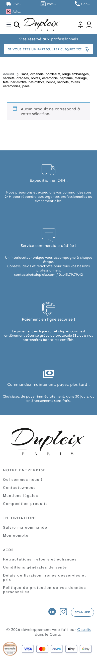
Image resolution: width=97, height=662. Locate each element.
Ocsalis (84, 629)
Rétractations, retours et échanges (40, 559)
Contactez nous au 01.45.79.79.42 (86, 4)
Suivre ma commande (25, 527)
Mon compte (16, 535)
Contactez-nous (19, 487)
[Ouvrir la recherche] (17, 25)
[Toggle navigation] (9, 24)
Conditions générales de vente (35, 567)
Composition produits (25, 503)
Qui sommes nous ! (22, 479)
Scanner (82, 612)
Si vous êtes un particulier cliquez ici (48, 49)
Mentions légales (20, 495)
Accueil (8, 74)
